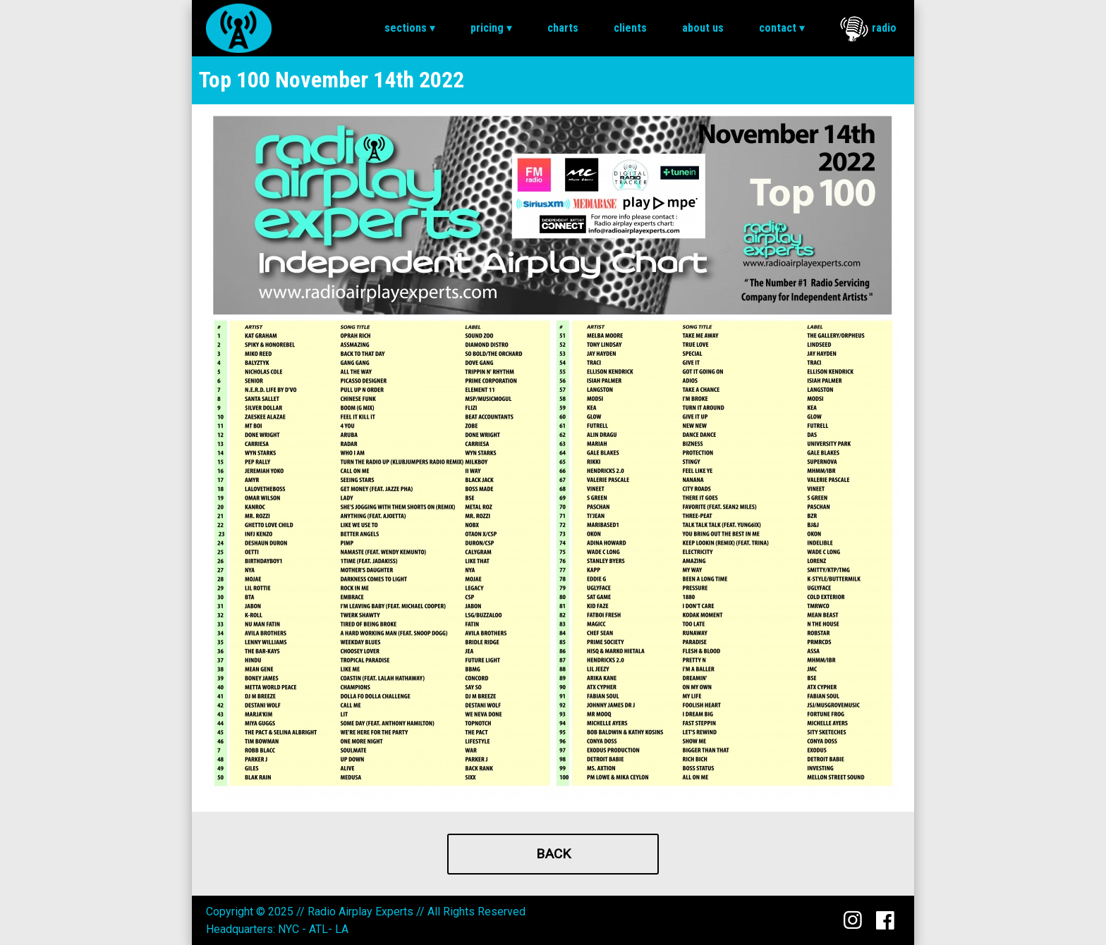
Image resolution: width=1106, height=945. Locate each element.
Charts (562, 28)
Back (553, 854)
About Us (703, 28)
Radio (868, 29)
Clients (630, 28)
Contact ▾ (782, 28)
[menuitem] (410, 28)
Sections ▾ (409, 28)
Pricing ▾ (491, 28)
